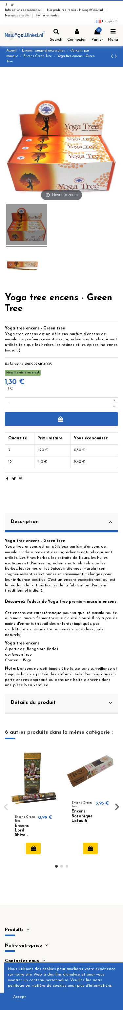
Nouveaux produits (18, 15)
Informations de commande (23, 10)
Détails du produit (61, 703)
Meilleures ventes (47, 15)
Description (61, 522)
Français (107, 21)
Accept (19, 997)
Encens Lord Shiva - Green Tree (22, 835)
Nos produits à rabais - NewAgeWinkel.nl (75, 10)
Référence (14, 364)
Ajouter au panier (60, 419)
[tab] (61, 523)
